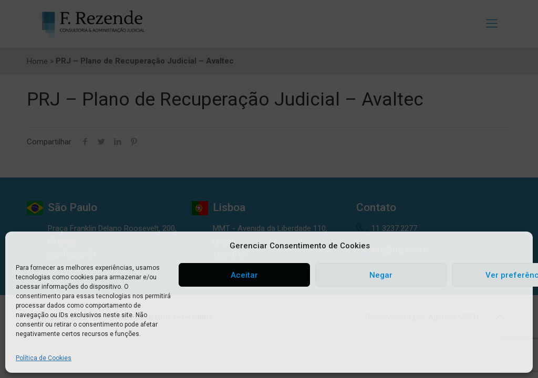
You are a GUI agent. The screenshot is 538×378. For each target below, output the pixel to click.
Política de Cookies (43, 358)
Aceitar (244, 275)
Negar (380, 275)
